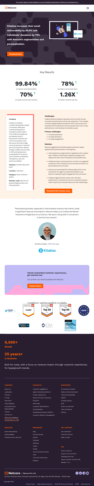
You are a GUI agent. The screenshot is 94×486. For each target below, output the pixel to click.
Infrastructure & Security (13, 437)
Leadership (8, 392)
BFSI (62, 403)
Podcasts (36, 440)
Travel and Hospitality (68, 395)
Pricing (7, 398)
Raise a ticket (65, 437)
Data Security (85, 484)
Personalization (38, 409)
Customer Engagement (40, 389)
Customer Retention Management (44, 415)
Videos (35, 446)
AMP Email (36, 403)
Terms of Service (66, 451)
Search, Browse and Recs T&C (71, 459)
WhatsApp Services (67, 456)
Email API (36, 400)
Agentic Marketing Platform (42, 392)
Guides (35, 449)
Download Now (15, 54)
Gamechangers (9, 434)
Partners (7, 395)
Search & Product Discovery (42, 398)
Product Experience (39, 395)
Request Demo (35, 286)
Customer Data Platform (41, 406)
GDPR (77, 484)
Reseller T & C (65, 462)
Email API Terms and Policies (64, 484)
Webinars (36, 443)
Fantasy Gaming (66, 400)
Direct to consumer (67, 406)
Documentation (66, 431)
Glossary (35, 460)
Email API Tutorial (67, 434)
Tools (34, 454)
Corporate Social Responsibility (10, 408)
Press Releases (9, 403)
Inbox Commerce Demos (41, 452)
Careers (7, 412)
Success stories (38, 434)
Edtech (63, 398)
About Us (8, 389)
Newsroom (8, 400)
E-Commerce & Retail (68, 389)
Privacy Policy (30, 484)
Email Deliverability (11, 431)
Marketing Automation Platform (43, 412)
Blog (34, 431)
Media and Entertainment (69, 392)
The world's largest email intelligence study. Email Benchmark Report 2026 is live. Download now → (47, 2)
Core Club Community (40, 457)
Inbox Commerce (66, 409)
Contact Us (8, 414)
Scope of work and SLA (68, 453)
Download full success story (58, 191)
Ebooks (35, 437)
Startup (63, 412)
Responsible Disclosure (44, 484)
